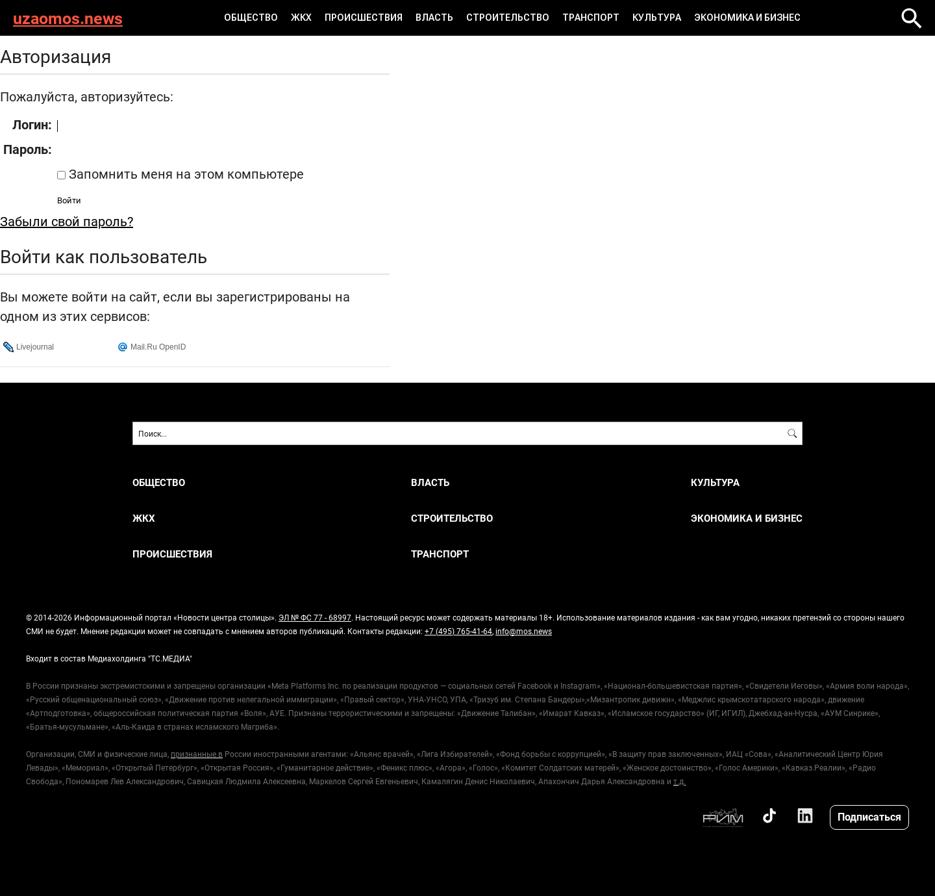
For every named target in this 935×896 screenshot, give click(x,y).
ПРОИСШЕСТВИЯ (364, 17)
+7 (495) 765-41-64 (458, 631)
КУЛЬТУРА (656, 17)
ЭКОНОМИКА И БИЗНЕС (747, 17)
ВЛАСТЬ (434, 17)
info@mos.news (523, 631)
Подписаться (869, 816)
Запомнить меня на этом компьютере (185, 173)
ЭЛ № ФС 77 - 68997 (315, 617)
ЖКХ (301, 17)
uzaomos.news (68, 18)
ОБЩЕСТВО (251, 17)
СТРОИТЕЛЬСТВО (507, 17)
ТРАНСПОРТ (590, 17)
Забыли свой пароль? (66, 220)
